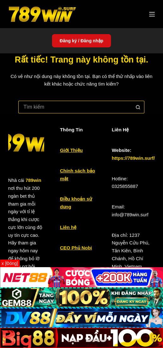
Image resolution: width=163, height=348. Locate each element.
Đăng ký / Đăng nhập (81, 40)
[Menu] (152, 14)
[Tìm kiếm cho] (75, 107)
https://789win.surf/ (133, 158)
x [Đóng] (10, 263)
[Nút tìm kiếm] (138, 107)
